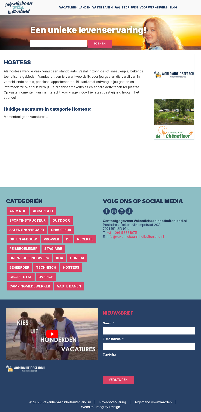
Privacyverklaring (112, 402)
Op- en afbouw (23, 239)
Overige (46, 277)
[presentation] (131, 365)
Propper (51, 239)
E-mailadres (113, 339)
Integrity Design (107, 407)
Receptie (85, 239)
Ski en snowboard (26, 230)
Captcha (109, 354)
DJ (68, 239)
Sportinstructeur (27, 220)
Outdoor (61, 220)
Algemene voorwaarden (153, 402)
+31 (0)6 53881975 (122, 233)
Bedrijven (130, 7)
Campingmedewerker (29, 286)
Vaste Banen (102, 7)
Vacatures (68, 7)
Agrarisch (43, 211)
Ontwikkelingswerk (29, 258)
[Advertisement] (72, 148)
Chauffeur (61, 230)
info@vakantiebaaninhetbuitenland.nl (135, 237)
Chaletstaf (20, 277)
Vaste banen (69, 286)
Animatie (17, 211)
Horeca (77, 258)
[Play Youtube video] (52, 334)
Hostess (71, 267)
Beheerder (19, 267)
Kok (59, 258)
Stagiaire (53, 249)
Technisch (46, 267)
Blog (173, 7)
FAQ (117, 7)
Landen (84, 7)
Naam (109, 323)
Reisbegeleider (23, 249)
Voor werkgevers (154, 7)
